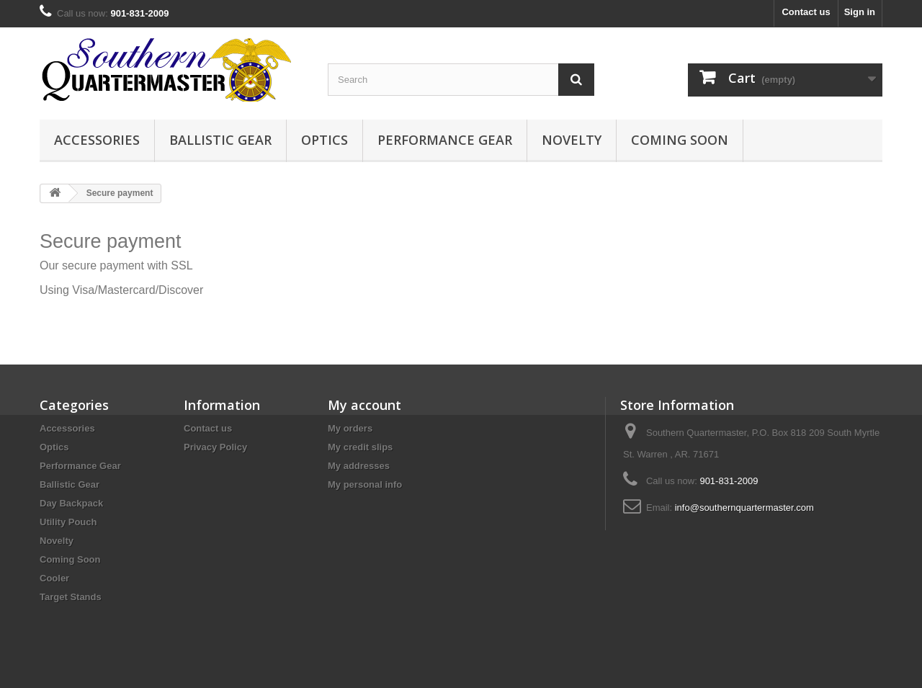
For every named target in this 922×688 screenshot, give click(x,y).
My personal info (365, 484)
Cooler (54, 578)
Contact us (806, 11)
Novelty (571, 139)
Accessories (97, 139)
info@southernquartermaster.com (744, 507)
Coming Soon (679, 139)
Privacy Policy (215, 447)
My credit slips (360, 447)
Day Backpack (71, 503)
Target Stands (71, 596)
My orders (350, 428)
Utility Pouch (68, 522)
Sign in (859, 11)
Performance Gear (444, 139)
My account (364, 405)
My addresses (359, 465)
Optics (324, 139)
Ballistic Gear (220, 139)
